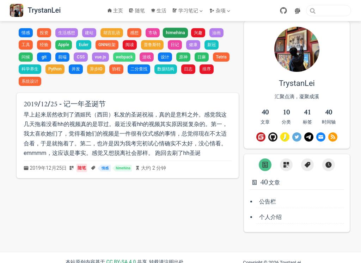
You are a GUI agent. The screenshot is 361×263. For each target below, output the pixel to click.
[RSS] (332, 137)
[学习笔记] (188, 10)
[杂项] (220, 10)
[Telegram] (308, 137)
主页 (115, 10)
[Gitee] (260, 137)
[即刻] (284, 137)
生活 (159, 10)
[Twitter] (296, 137)
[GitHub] (283, 10)
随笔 (137, 10)
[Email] (320, 137)
